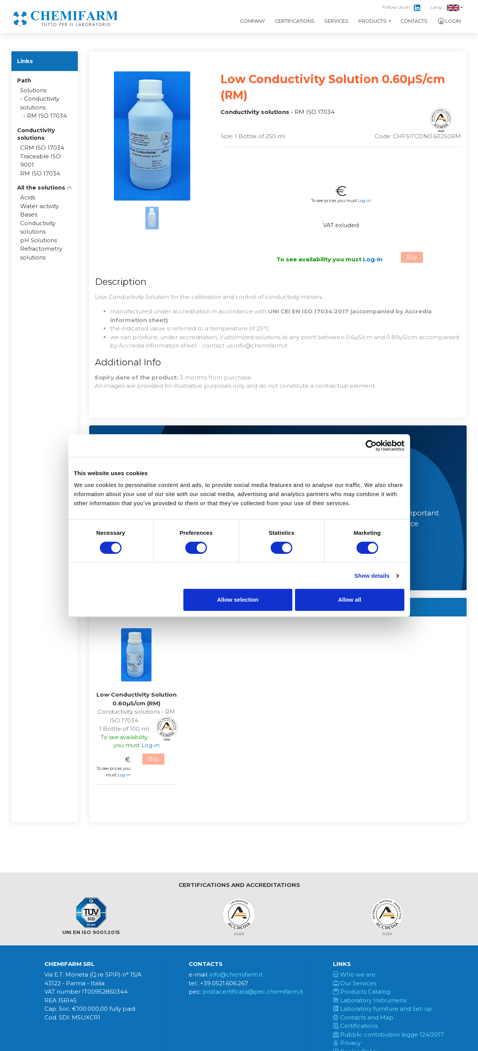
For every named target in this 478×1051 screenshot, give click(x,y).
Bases (28, 214)
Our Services (354, 983)
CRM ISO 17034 (42, 147)
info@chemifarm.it (236, 974)
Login (449, 21)
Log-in (364, 200)
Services (336, 21)
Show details (372, 575)
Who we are (354, 974)
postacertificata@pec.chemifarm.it (253, 991)
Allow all (349, 599)
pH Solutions (38, 240)
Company (252, 21)
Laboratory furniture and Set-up (382, 1008)
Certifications (295, 21)
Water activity (39, 206)
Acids (27, 197)
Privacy (347, 1042)
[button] (44, 187)
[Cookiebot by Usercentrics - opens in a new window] (371, 445)
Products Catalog (361, 991)
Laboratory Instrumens (369, 1000)
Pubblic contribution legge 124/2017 (388, 1034)
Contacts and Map (363, 1017)
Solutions (33, 90)
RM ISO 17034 (47, 115)
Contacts (414, 21)
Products (373, 21)
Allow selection (238, 599)
